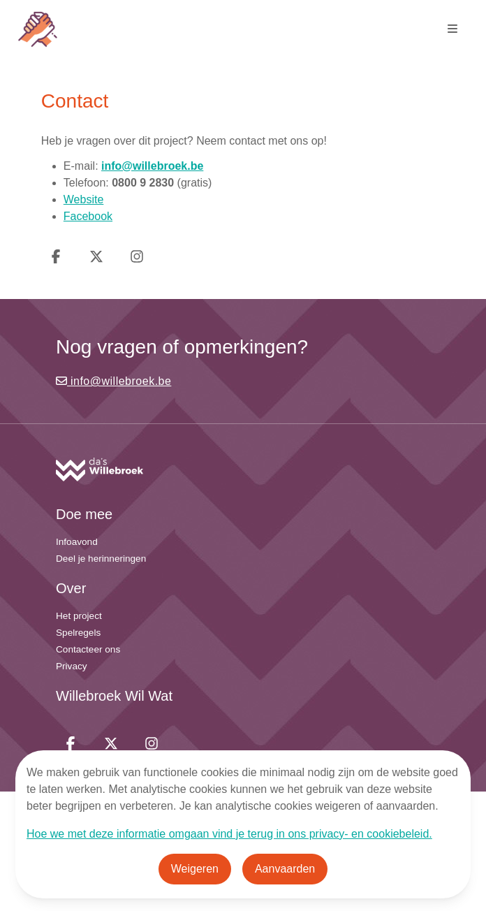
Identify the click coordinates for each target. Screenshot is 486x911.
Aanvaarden (285, 869)
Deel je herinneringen (101, 558)
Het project (79, 616)
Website (84, 199)
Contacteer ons (88, 649)
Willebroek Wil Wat (114, 696)
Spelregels (78, 632)
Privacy (71, 666)
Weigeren (195, 869)
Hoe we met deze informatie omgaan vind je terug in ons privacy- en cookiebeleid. (229, 834)
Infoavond (77, 542)
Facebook (88, 216)
